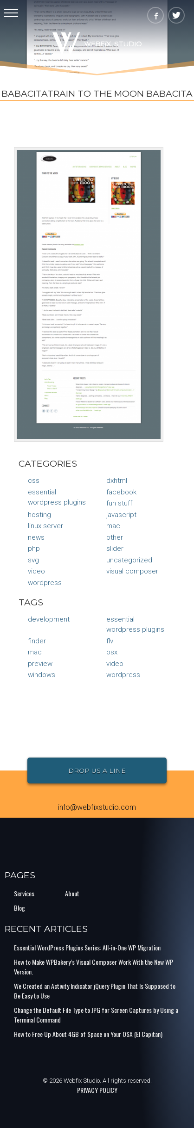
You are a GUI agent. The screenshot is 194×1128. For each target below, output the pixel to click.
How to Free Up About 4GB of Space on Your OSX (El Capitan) (88, 1034)
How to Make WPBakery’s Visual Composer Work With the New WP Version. (93, 966)
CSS (33, 480)
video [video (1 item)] (114, 664)
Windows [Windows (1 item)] (41, 675)
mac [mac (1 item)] (35, 652)
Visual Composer (132, 571)
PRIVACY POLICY (97, 1090)
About (72, 893)
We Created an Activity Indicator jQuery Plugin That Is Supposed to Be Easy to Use (94, 990)
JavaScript (121, 515)
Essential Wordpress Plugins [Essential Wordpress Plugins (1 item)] (135, 624)
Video (36, 571)
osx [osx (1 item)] (111, 652)
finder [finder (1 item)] (37, 641)
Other (114, 537)
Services (24, 893)
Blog (19, 907)
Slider (114, 548)
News (36, 537)
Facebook (121, 492)
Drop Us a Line (97, 770)
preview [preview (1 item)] (40, 664)
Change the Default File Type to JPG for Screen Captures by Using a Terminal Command (96, 1014)
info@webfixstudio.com (97, 807)
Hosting (39, 515)
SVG (33, 560)
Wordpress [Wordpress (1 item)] (123, 675)
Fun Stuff (119, 503)
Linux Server (45, 526)
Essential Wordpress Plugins (57, 497)
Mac (113, 526)
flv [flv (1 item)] (109, 641)
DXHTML (116, 480)
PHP (34, 548)
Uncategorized (129, 560)
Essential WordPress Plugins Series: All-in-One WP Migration (87, 947)
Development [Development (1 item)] (49, 619)
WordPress (45, 583)
